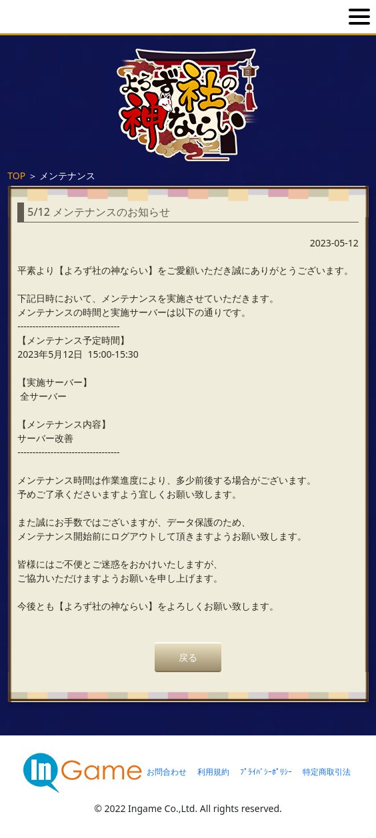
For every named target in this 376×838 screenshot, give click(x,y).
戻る (188, 657)
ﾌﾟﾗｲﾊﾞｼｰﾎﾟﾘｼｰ (266, 771)
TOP (16, 175)
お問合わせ (167, 771)
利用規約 (213, 771)
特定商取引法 (327, 771)
